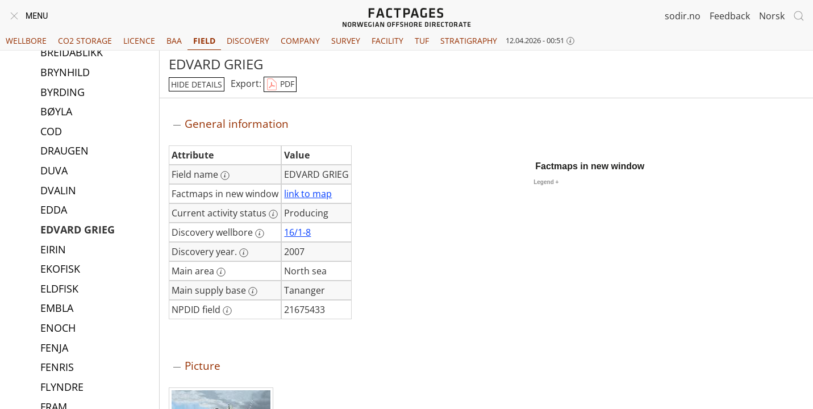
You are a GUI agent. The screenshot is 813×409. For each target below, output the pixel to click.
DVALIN (58, 191)
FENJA (54, 349)
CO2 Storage (85, 40)
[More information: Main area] (221, 272)
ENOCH (58, 329)
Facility (387, 40)
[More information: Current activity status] (273, 214)
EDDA (53, 211)
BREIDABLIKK (71, 53)
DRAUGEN (64, 151)
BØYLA (56, 112)
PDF (280, 84)
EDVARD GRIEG (77, 230)
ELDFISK (59, 290)
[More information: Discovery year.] (243, 252)
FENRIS (57, 368)
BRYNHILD (65, 73)
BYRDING (62, 93)
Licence (139, 40)
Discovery (248, 40)
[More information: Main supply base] (252, 291)
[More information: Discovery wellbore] (259, 233)
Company (300, 40)
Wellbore (26, 40)
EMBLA (56, 309)
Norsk (772, 16)
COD (51, 132)
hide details (196, 84)
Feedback (730, 16)
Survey (345, 40)
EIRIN (53, 250)
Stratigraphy (468, 40)
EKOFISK (60, 270)
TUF (422, 40)
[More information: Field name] (225, 175)
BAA (174, 40)
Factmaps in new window (589, 166)
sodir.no (683, 16)
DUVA (54, 171)
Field (204, 40)
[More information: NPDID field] (227, 310)
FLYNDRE (62, 388)
